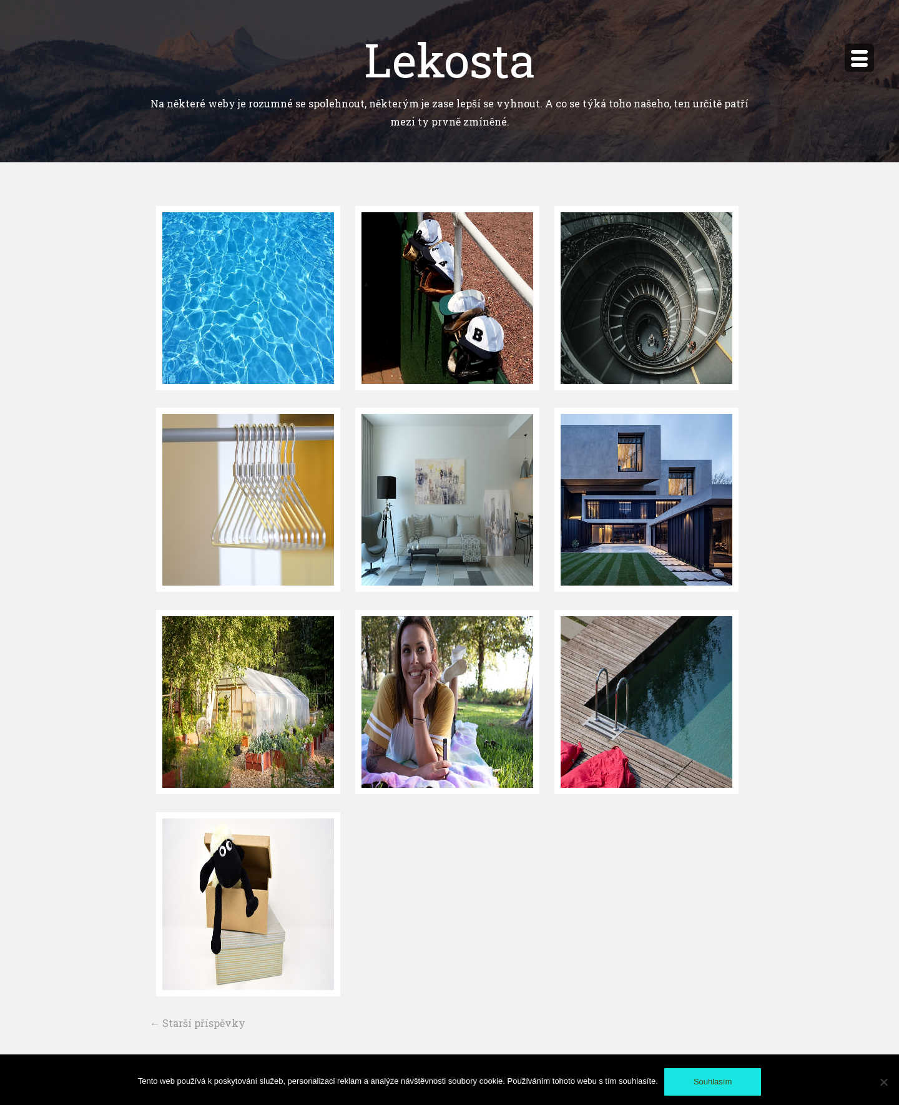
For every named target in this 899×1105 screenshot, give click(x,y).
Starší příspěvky (197, 1022)
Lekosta (450, 59)
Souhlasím (713, 1081)
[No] (883, 1082)
